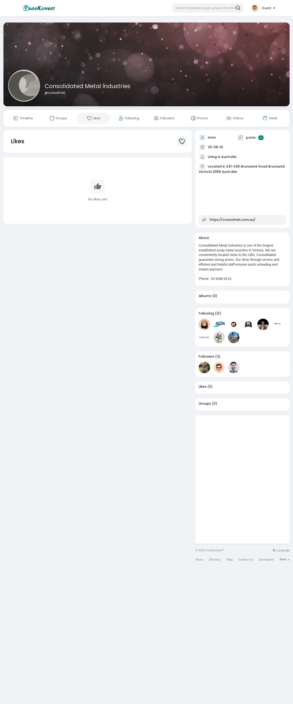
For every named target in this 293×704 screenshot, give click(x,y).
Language (281, 550)
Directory (215, 559)
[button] (208, 8)
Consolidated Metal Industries (87, 86)
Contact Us (245, 559)
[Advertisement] (242, 447)
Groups (205, 403)
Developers (266, 559)
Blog (230, 559)
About (199, 559)
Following (206, 313)
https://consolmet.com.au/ (232, 219)
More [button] (285, 559)
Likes (202, 386)
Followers (206, 356)
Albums (205, 296)
